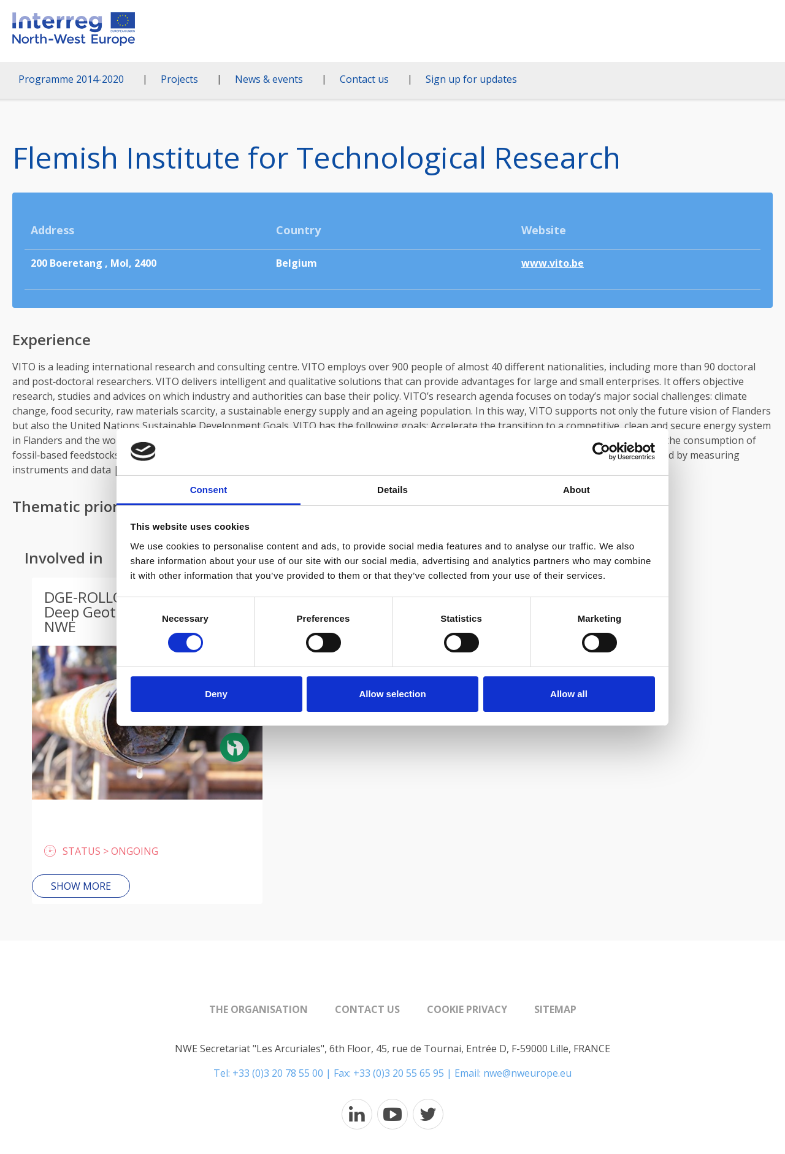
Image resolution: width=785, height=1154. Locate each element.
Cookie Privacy (467, 1009)
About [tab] (576, 489)
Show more (81, 886)
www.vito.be (552, 263)
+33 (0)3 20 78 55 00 (277, 1073)
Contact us (364, 79)
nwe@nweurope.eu (527, 1073)
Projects (179, 79)
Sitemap (555, 1009)
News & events (269, 79)
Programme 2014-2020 (71, 79)
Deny (216, 694)
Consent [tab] (209, 489)
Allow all (569, 694)
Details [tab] (392, 489)
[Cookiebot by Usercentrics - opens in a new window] (601, 451)
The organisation (258, 1009)
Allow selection (392, 694)
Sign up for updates (471, 79)
